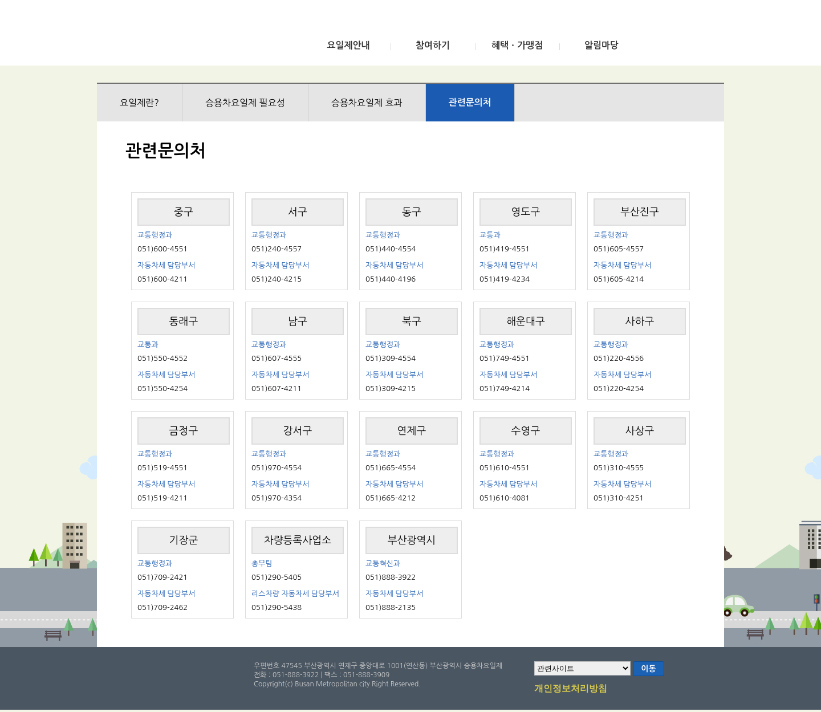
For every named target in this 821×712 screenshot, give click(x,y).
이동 (648, 669)
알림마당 (601, 45)
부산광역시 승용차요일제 (181, 36)
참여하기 (433, 45)
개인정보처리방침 (570, 689)
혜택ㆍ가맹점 (517, 45)
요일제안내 (348, 45)
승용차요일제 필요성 (245, 102)
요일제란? (139, 102)
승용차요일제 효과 (367, 102)
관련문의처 (470, 102)
